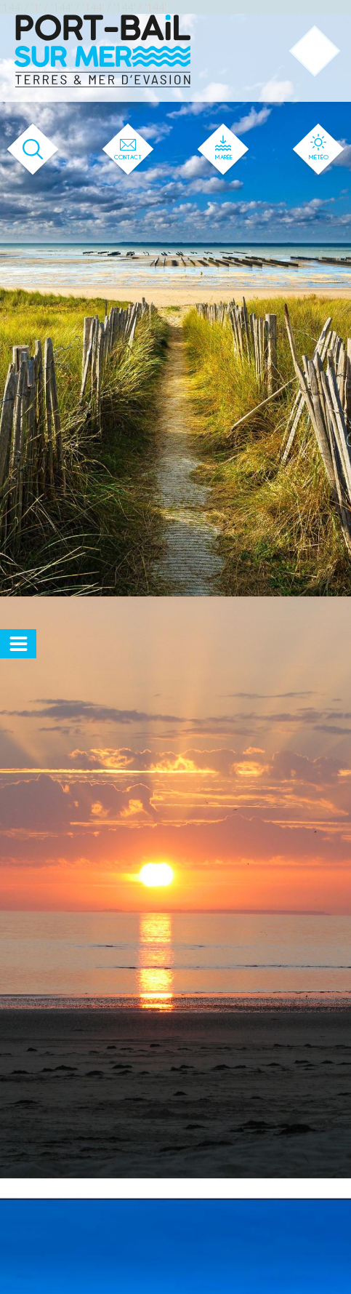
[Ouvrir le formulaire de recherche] (33, 149)
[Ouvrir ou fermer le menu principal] (315, 51)
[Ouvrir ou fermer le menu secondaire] (18, 643)
